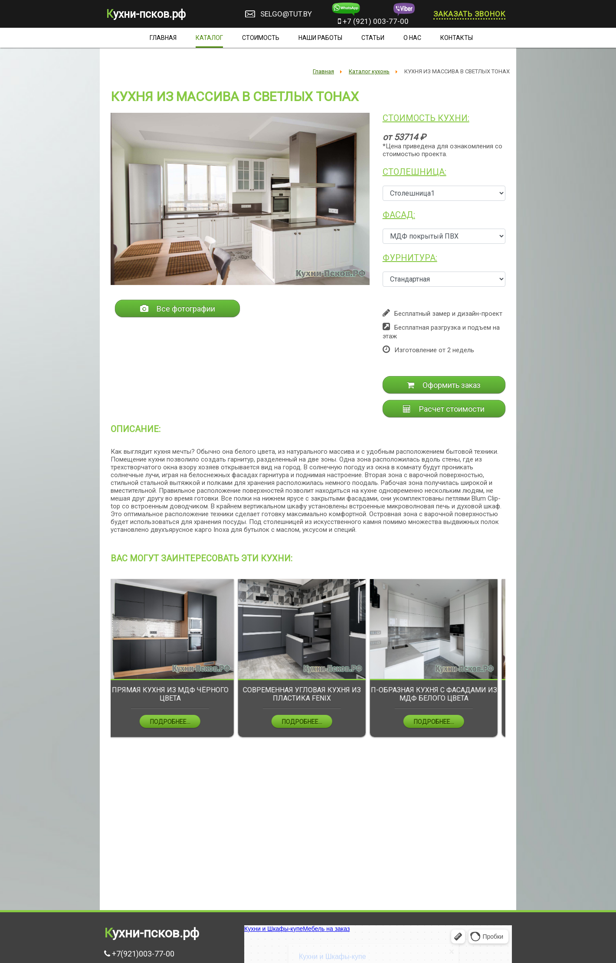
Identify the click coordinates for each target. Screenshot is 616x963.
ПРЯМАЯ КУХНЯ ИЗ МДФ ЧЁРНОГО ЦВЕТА (176, 694)
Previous (104, 664)
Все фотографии (177, 308)
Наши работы (320, 37)
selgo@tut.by (286, 14)
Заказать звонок (469, 14)
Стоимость (260, 37)
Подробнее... (177, 721)
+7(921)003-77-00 (143, 953)
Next (512, 664)
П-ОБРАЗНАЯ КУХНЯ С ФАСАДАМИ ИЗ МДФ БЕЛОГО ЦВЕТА (440, 694)
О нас (412, 37)
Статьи (372, 37)
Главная (163, 37)
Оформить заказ (444, 385)
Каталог (209, 37)
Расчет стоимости (444, 408)
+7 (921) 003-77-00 (373, 21)
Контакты (456, 37)
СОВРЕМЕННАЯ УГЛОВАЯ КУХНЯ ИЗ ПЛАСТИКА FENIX (308, 694)
